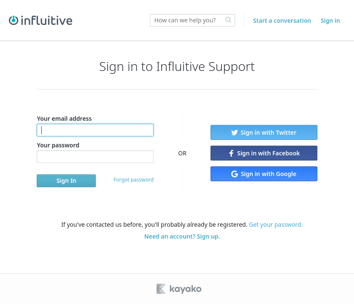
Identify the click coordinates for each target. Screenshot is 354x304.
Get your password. (276, 224)
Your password (95, 152)
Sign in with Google (263, 174)
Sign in (330, 20)
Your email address (95, 125)
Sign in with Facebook (264, 153)
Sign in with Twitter (264, 132)
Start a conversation (282, 20)
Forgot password (133, 179)
